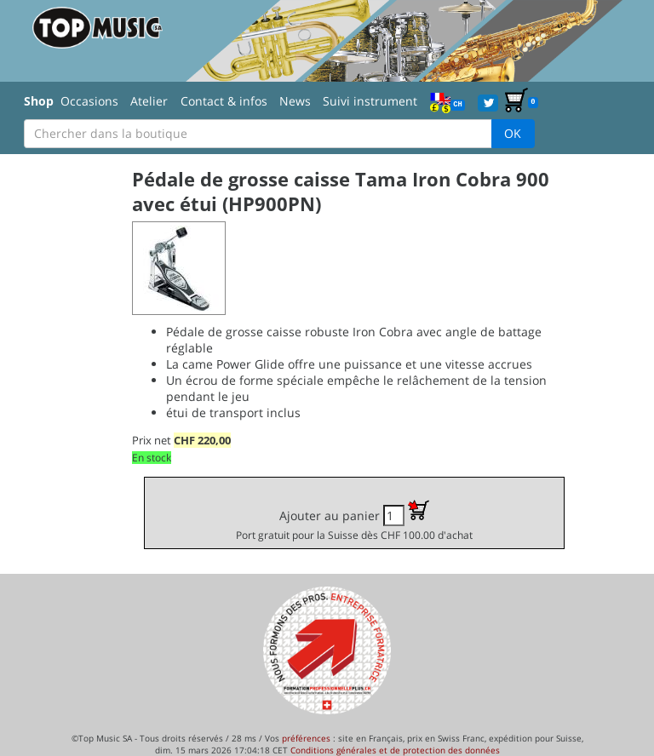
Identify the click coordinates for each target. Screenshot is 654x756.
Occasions (89, 101)
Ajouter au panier (354, 520)
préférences (306, 738)
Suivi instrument (370, 101)
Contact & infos (224, 101)
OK (512, 133)
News (295, 101)
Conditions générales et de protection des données (395, 750)
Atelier (149, 101)
